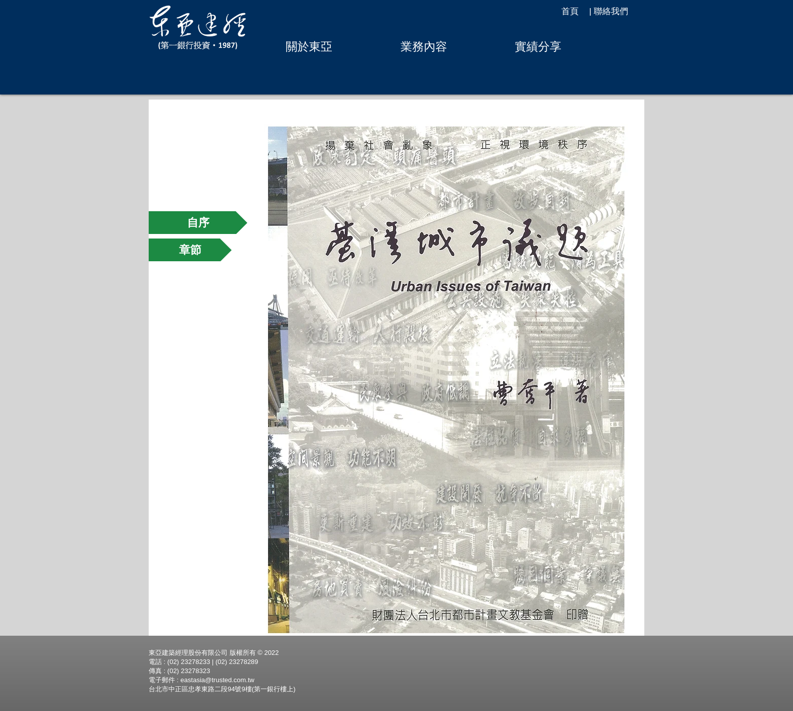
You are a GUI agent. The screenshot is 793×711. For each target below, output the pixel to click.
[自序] (198, 222)
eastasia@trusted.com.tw (217, 680)
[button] (308, 46)
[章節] (190, 250)
